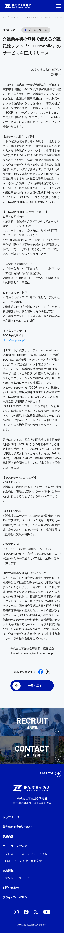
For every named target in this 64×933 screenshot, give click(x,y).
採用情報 (8, 870)
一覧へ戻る (35, 685)
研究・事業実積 (32, 860)
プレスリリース (51, 17)
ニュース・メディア (29, 17)
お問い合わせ (11, 887)
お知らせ (10, 860)
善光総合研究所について (18, 826)
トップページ (9, 17)
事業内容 (8, 836)
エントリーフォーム (17, 878)
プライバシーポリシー (16, 897)
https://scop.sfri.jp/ (14, 340)
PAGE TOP (47, 773)
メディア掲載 (39, 853)
